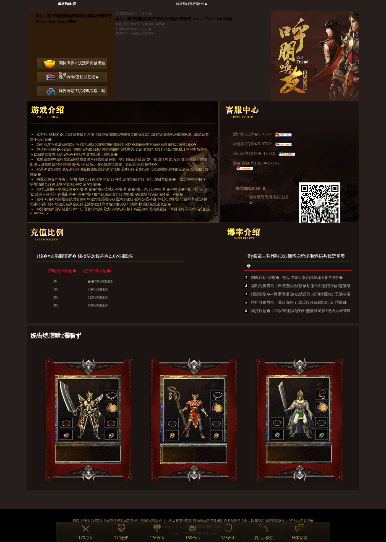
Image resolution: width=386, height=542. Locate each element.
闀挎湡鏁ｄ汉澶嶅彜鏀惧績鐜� (82, 65)
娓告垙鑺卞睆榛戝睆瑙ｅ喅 (82, 91)
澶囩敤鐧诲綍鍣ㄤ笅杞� (133, 13)
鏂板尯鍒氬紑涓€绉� (192, 4)
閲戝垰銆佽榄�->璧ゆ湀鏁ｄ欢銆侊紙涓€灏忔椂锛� (293, 278)
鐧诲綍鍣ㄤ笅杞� (71, 32)
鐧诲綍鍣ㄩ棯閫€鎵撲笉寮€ (135, 34)
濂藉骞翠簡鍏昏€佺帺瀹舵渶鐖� (140, 24)
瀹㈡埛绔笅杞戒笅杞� (79, 77)
